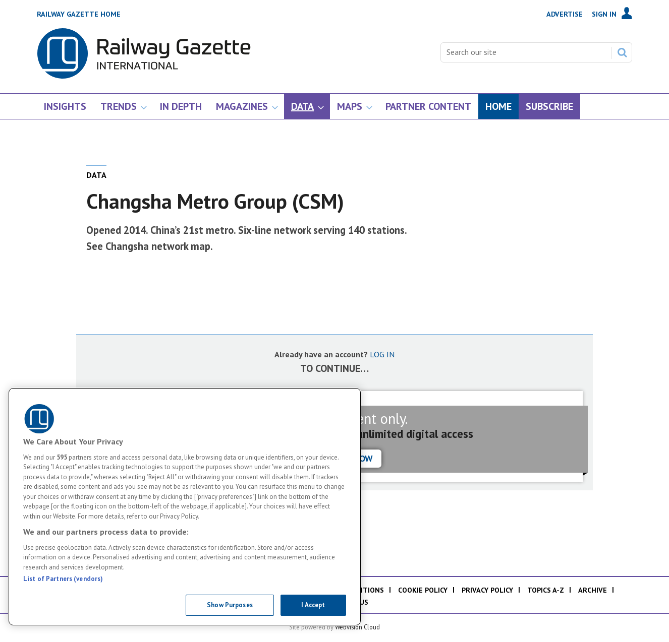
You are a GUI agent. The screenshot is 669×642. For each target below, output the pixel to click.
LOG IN (382, 354)
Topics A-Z (545, 590)
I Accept (313, 605)
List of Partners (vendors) (63, 578)
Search (622, 52)
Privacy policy (487, 590)
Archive (592, 590)
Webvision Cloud (357, 627)
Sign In (604, 14)
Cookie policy (423, 590)
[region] (184, 507)
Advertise (564, 14)
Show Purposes (230, 605)
